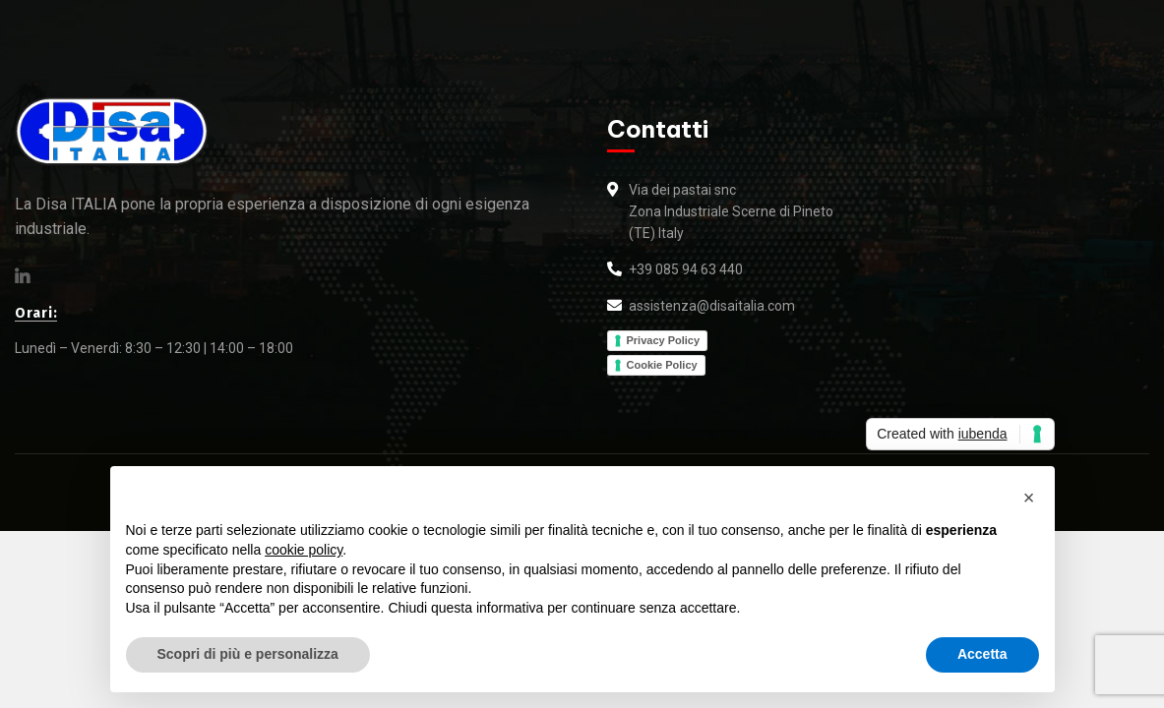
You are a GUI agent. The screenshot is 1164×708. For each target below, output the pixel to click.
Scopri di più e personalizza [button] (247, 654)
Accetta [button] (982, 654)
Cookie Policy (662, 365)
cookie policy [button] (303, 550)
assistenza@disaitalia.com (712, 306)
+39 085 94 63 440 (686, 269)
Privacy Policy (664, 340)
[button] (1029, 497)
